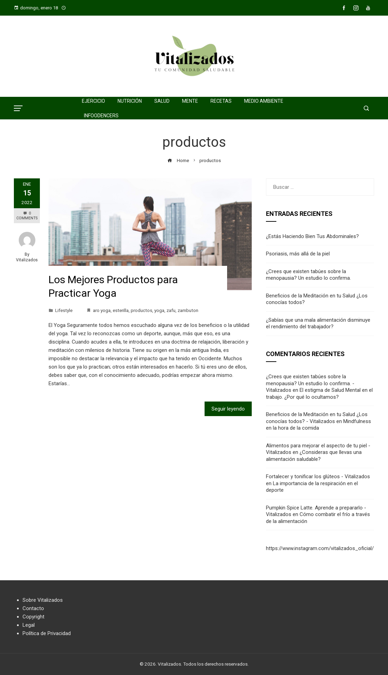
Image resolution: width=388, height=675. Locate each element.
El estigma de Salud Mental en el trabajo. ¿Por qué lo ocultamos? (319, 393)
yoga (159, 310)
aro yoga (102, 310)
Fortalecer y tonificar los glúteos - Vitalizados (318, 476)
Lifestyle (63, 310)
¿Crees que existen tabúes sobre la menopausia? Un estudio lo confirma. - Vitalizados (310, 383)
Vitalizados (27, 260)
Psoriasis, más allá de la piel (298, 254)
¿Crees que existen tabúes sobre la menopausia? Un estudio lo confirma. (308, 274)
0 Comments (26, 215)
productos (141, 310)
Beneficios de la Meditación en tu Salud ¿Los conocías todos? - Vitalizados (317, 417)
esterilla (121, 310)
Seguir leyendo (228, 409)
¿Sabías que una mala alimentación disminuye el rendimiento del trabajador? (318, 323)
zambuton (188, 310)
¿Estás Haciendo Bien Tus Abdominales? (312, 236)
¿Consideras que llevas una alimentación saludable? (314, 455)
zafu (170, 310)
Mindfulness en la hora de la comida (318, 424)
